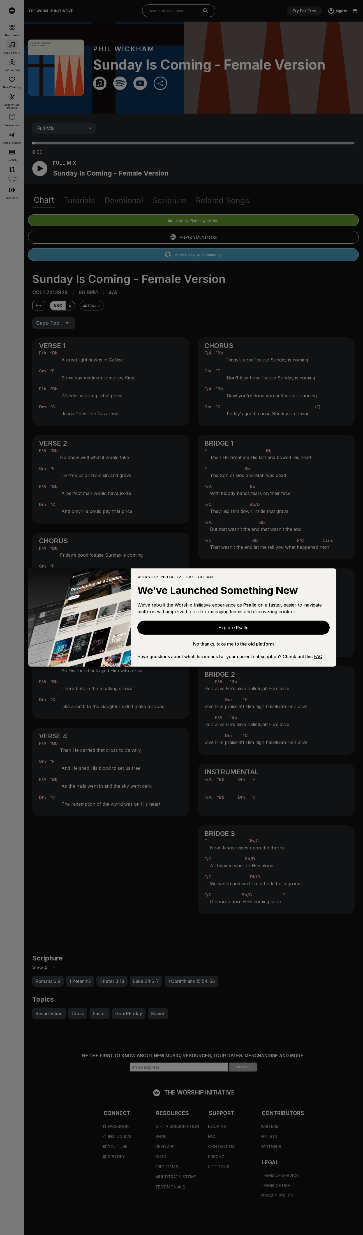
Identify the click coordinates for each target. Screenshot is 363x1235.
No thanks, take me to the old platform (233, 644)
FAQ (318, 656)
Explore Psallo (233, 627)
